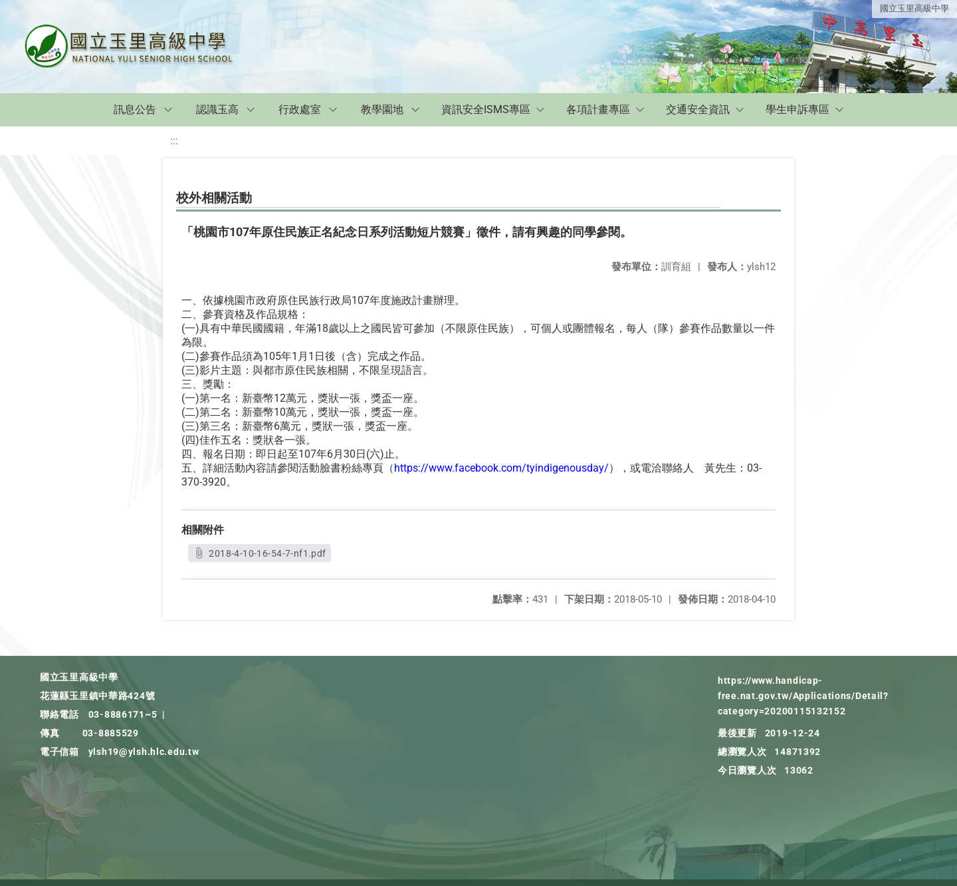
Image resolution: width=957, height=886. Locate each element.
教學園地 (382, 109)
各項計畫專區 (598, 109)
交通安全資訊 (698, 109)
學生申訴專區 (797, 109)
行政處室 (299, 109)
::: (174, 140)
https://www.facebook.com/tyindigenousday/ (501, 468)
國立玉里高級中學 (914, 8)
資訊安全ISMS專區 (485, 109)
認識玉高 (217, 109)
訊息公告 (135, 109)
